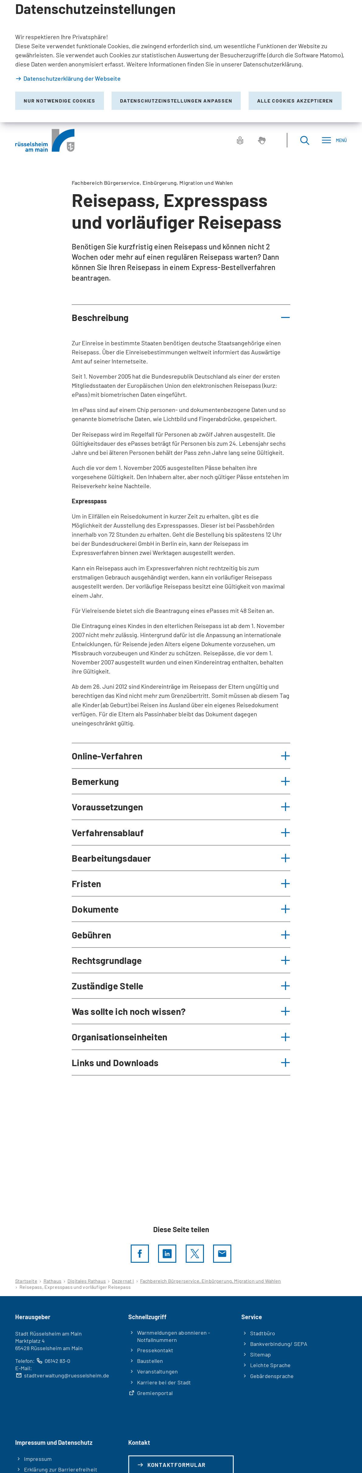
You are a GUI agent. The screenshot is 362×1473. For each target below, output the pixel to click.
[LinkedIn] (167, 1254)
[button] (181, 317)
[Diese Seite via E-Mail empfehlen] (222, 1254)
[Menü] (334, 140)
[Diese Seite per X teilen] (195, 1254)
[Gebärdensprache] (261, 140)
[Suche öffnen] (304, 140)
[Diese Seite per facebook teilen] (140, 1254)
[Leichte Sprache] (240, 140)
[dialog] (181, 61)
